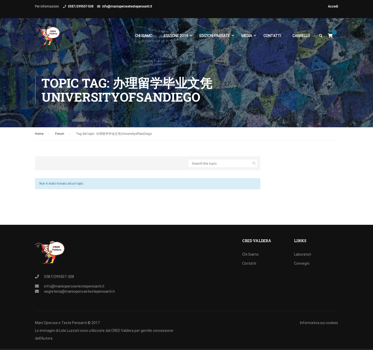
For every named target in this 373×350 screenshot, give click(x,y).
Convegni (301, 263)
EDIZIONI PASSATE (214, 36)
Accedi (333, 6)
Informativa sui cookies (319, 323)
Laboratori (302, 254)
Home (39, 134)
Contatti (272, 36)
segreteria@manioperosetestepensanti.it (79, 291)
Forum (59, 134)
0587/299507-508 (81, 6)
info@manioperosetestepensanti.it (127, 6)
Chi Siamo (143, 36)
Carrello (301, 36)
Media (246, 36)
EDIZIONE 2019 (176, 36)
